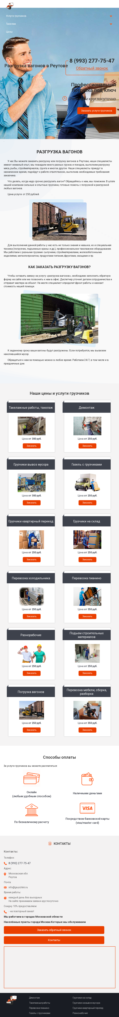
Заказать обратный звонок (54, 930)
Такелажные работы (39, 1003)
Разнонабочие (80, 1013)
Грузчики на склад (82, 997)
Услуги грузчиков (16, 15)
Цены (9, 31)
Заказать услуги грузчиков (96, 110)
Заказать (32, 445)
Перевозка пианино (39, 1008)
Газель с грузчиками (39, 1013)
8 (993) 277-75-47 (92, 61)
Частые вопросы (16, 39)
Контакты (11, 47)
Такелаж (11, 23)
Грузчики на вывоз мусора (86, 1003)
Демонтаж (34, 997)
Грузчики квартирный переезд (88, 1008)
